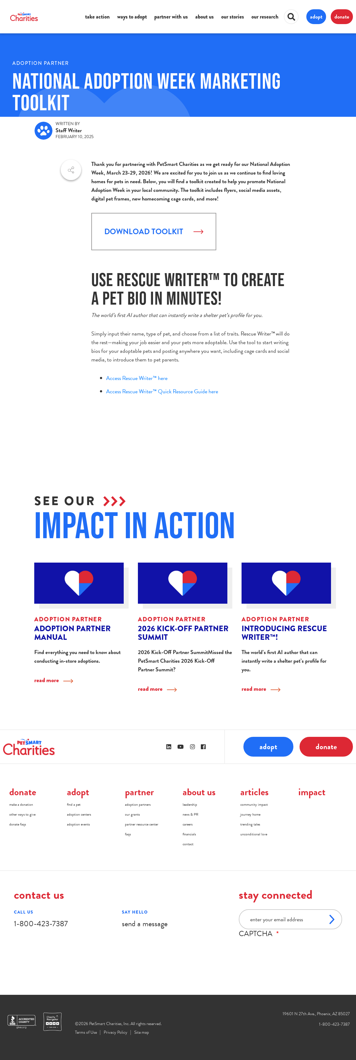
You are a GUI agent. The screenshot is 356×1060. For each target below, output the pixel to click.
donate (341, 16)
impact (311, 792)
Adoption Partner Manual (72, 633)
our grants (132, 814)
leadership (190, 804)
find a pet (74, 804)
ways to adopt (132, 17)
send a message (145, 923)
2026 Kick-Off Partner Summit (183, 633)
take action (97, 17)
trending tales (250, 824)
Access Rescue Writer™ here (137, 378)
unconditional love (253, 834)
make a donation (21, 804)
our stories (232, 17)
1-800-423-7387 (41, 923)
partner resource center (141, 824)
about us (204, 17)
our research (265, 17)
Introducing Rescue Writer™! (284, 633)
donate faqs (17, 824)
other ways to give (22, 814)
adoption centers (79, 814)
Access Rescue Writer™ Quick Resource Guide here (162, 391)
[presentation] (286, 950)
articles (254, 792)
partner (139, 792)
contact (188, 844)
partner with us (171, 17)
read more (46, 680)
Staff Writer (69, 130)
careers (187, 824)
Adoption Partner (40, 63)
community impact (254, 804)
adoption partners (138, 804)
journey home (250, 814)
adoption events (78, 824)
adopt (316, 16)
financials (189, 834)
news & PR (190, 814)
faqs (128, 834)
